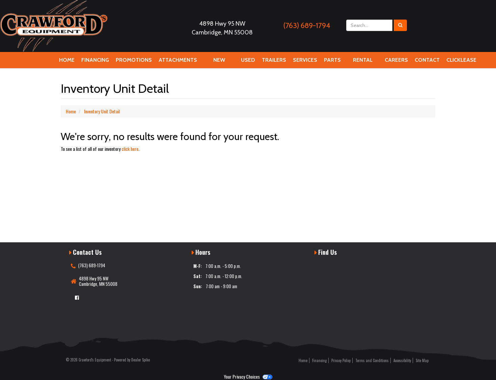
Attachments (178, 62)
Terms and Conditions (372, 360)
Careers (396, 62)
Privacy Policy (341, 360)
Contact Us (427, 62)
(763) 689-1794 (306, 25)
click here (129, 148)
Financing (95, 62)
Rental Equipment (363, 62)
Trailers (274, 60)
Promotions (134, 60)
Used (248, 60)
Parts (332, 62)
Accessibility (402, 360)
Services (305, 62)
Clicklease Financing (461, 62)
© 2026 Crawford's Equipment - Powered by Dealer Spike (108, 359)
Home (67, 60)
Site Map (422, 360)
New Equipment (219, 62)
